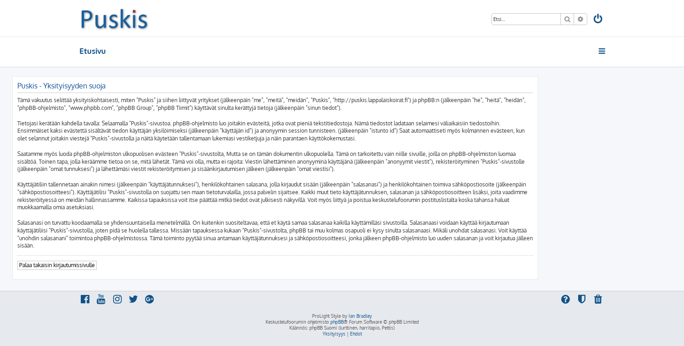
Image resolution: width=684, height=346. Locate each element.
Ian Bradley (360, 316)
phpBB (337, 322)
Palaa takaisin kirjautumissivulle (57, 265)
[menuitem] (598, 20)
